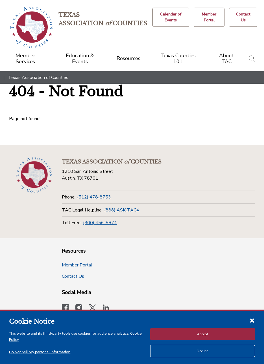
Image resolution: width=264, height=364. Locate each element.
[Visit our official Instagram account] (78, 308)
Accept (202, 334)
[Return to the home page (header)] (31, 27)
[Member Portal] (209, 17)
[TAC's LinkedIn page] (105, 308)
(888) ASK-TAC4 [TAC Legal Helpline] (121, 210)
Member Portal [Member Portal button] (77, 265)
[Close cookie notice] (252, 320)
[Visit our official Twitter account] (92, 308)
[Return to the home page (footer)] (33, 175)
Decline (202, 351)
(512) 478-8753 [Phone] (94, 197)
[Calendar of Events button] (170, 17)
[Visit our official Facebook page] (65, 308)
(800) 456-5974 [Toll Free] (100, 223)
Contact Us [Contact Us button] (73, 276)
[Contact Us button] (243, 17)
